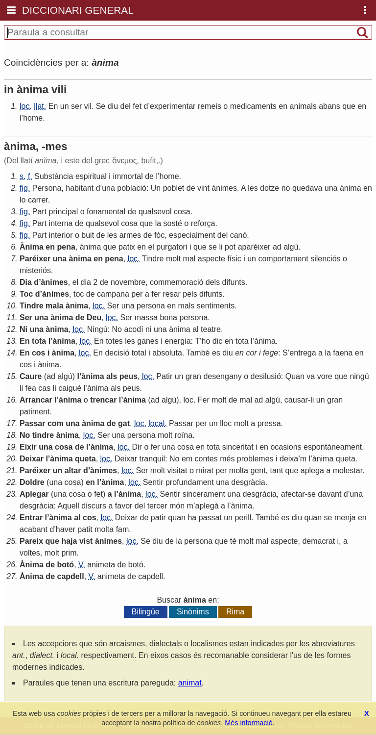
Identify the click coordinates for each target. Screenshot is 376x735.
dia (86, 282)
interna (61, 223)
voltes (30, 553)
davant (329, 494)
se (213, 247)
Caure (31, 376)
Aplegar (34, 494)
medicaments (253, 106)
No (117, 329)
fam (122, 529)
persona (151, 306)
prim (68, 553)
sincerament (204, 494)
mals (186, 306)
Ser (113, 306)
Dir (137, 447)
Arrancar (36, 400)
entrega (302, 353)
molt (173, 258)
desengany (222, 376)
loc (188, 400)
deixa (289, 459)
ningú (359, 376)
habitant (80, 188)
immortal (127, 176)
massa (146, 317)
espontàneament (333, 447)
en (283, 106)
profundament (189, 482)
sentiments (216, 306)
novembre (128, 282)
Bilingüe (146, 612)
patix (126, 247)
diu (113, 106)
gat (124, 423)
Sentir (153, 482)
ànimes (224, 188)
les (253, 188)
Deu (94, 317)
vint (203, 188)
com (55, 423)
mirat (204, 470)
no (286, 188)
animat (190, 683)
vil (88, 106)
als (111, 376)
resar (171, 294)
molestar (347, 470)
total (139, 353)
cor (251, 353)
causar (296, 400)
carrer (38, 200)
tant (276, 470)
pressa (269, 423)
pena (66, 247)
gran (193, 376)
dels (213, 282)
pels (190, 294)
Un (156, 188)
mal (189, 258)
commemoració (176, 282)
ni (148, 329)
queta (85, 459)
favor (124, 506)
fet (137, 106)
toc (78, 294)
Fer (204, 400)
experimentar (172, 106)
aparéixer (254, 247)
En (53, 106)
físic (234, 258)
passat (210, 517)
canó (238, 235)
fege (270, 353)
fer (156, 294)
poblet (174, 188)
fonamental (106, 211)
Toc (26, 294)
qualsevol (155, 211)
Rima (235, 612)
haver (65, 529)
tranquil (152, 459)
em (187, 459)
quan (177, 517)
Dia (26, 282)
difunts (233, 282)
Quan (295, 376)
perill (243, 517)
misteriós (35, 270)
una (108, 188)
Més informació (249, 723)
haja (69, 541)
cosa (182, 211)
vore (324, 376)
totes (114, 341)
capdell (70, 576)
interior (61, 235)
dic (217, 341)
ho (206, 341)
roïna (183, 435)
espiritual (91, 176)
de (149, 176)
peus (128, 376)
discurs (93, 506)
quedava (307, 188)
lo (22, 200)
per (136, 294)
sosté (173, 223)
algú (290, 247)
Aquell (68, 506)
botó (65, 564)
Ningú (97, 329)
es (216, 353)
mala (54, 306)
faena (342, 353)
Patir (164, 376)
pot (230, 247)
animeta (101, 564)
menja (345, 517)
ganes (148, 341)
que (348, 106)
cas (44, 388)
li (220, 247)
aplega (312, 470)
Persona (47, 188)
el (151, 247)
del (125, 106)
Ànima (32, 247)
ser (76, 106)
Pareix (31, 541)
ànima (350, 188)
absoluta (167, 353)
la (158, 223)
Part (39, 211)
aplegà (207, 506)
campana (113, 294)
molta (238, 470)
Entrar (31, 517)
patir (158, 517)
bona (168, 317)
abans (329, 106)
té (233, 541)
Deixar (32, 459)
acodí (133, 329)
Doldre (32, 482)
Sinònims (193, 612)
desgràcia (248, 482)
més (227, 459)
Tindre (153, 258)
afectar (293, 494)
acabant (33, 529)
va (310, 376)
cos (39, 353)
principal (63, 211)
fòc (159, 235)
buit (87, 235)
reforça (203, 223)
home (33, 118)
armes (130, 235)
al (195, 329)
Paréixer (35, 258)
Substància (53, 176)
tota (39, 341)
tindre (43, 435)
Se (101, 106)
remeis (209, 106)
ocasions (285, 447)
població (131, 188)
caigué (69, 388)
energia (177, 341)
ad (277, 247)
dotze (269, 188)
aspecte (211, 258)
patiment (34, 411)
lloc (226, 423)
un (64, 106)
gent (257, 470)
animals (303, 106)
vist (86, 541)
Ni (23, 329)
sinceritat (238, 447)
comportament (283, 258)
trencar (103, 400)
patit (84, 529)
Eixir (28, 447)
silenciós (325, 258)
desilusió (266, 376)
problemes (255, 459)
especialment (192, 235)
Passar (33, 423)
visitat (177, 470)
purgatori (171, 247)
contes (206, 459)
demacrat (318, 541)
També (198, 353)
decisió (117, 353)
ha (192, 517)
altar (73, 470)
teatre (211, 329)
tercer (157, 506)
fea (30, 388)
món (177, 506)
